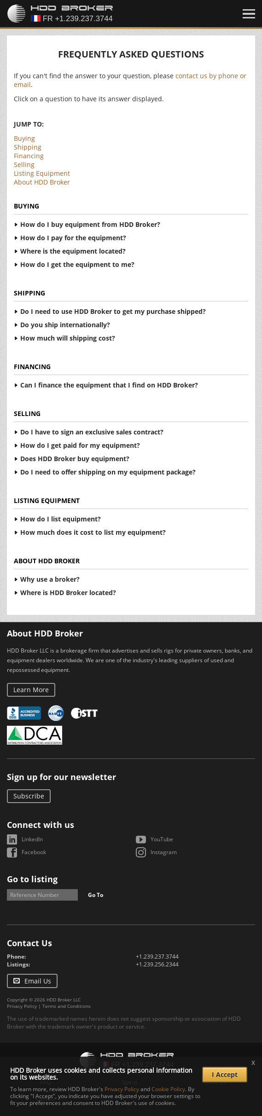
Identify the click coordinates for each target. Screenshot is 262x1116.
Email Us (37, 981)
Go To (95, 895)
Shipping (27, 147)
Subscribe (28, 796)
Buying (24, 138)
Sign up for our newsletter (61, 776)
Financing (29, 155)
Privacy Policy (22, 1006)
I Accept (225, 1074)
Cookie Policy (168, 1089)
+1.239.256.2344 (157, 964)
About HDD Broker (42, 182)
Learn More (31, 689)
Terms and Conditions (66, 1006)
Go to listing (32, 879)
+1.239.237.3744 (157, 956)
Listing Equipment (42, 173)
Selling (24, 164)
